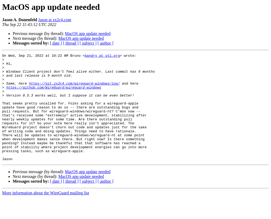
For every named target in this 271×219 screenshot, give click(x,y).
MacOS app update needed (87, 33)
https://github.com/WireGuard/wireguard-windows (53, 94)
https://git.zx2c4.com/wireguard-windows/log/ (74, 89)
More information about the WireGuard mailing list (45, 214)
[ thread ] (71, 43)
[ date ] (56, 43)
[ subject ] (88, 43)
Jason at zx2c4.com (54, 19)
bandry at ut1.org (102, 56)
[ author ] (106, 43)
